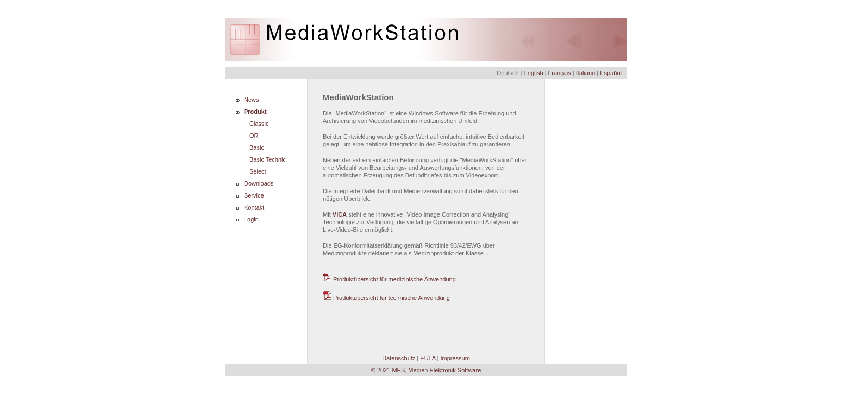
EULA (427, 358)
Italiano (585, 73)
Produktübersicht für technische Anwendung (386, 297)
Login (251, 219)
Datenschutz (398, 358)
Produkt (255, 111)
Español (611, 73)
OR (254, 135)
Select (257, 171)
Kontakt (254, 207)
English (533, 73)
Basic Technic (267, 159)
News (251, 99)
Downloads (258, 183)
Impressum (454, 358)
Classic (258, 123)
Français (559, 73)
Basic (256, 147)
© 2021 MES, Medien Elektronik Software (426, 370)
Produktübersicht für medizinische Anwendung (389, 279)
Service (254, 195)
